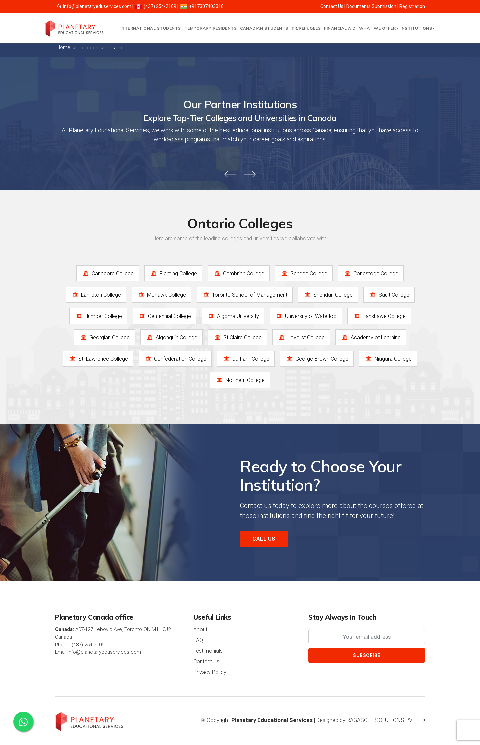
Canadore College (108, 273)
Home (63, 47)
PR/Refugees (306, 28)
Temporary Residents (210, 28)
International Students (150, 28)
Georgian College (104, 337)
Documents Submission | (372, 6)
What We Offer (378, 28)
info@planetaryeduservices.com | (95, 6)
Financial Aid (340, 28)
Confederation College (175, 358)
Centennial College (164, 316)
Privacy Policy (209, 672)
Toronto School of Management (244, 294)
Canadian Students (264, 28)
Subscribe (366, 655)
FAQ (198, 640)
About (200, 629)
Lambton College (96, 294)
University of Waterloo (306, 316)
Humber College (98, 316)
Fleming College (173, 273)
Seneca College (303, 273)
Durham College (245, 358)
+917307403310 (202, 6)
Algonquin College (171, 337)
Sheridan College (328, 294)
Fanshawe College (379, 316)
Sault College (389, 294)
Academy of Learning (371, 337)
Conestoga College (370, 273)
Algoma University (233, 316)
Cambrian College (238, 273)
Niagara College (388, 358)
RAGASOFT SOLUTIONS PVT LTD (386, 720)
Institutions (416, 28)
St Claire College (237, 337)
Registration (412, 6)
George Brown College (316, 358)
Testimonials (208, 651)
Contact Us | (333, 6)
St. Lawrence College (98, 358)
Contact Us (206, 661)
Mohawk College (161, 294)
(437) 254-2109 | (156, 6)
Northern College (240, 380)
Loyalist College (301, 337)
